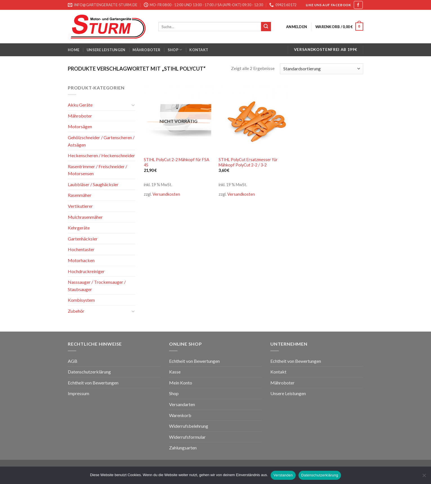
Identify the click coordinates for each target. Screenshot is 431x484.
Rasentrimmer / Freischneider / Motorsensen (97, 170)
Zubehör (76, 311)
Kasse (175, 371)
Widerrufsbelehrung (188, 426)
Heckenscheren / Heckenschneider (101, 155)
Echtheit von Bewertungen (93, 382)
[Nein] (424, 476)
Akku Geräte (80, 104)
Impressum (78, 393)
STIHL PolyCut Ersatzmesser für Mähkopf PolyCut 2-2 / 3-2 (248, 162)
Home (73, 50)
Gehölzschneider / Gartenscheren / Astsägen (101, 141)
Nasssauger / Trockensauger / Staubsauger (97, 285)
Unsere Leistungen (106, 50)
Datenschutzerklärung (89, 371)
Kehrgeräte (79, 227)
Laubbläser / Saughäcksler (93, 184)
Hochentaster (81, 249)
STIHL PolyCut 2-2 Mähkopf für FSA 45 (176, 162)
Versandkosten (166, 194)
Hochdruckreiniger (86, 271)
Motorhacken (81, 260)
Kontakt (198, 50)
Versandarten (182, 404)
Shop (175, 49)
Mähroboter (146, 50)
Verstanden (283, 475)
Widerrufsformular (187, 437)
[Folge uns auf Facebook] (358, 5)
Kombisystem (81, 300)
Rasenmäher (79, 195)
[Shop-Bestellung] (321, 68)
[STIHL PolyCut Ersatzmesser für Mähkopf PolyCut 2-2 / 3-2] (253, 119)
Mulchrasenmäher (85, 217)
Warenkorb (180, 415)
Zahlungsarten (183, 447)
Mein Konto (180, 382)
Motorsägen (80, 126)
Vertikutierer (80, 206)
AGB (72, 361)
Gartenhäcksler (83, 238)
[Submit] (266, 26)
